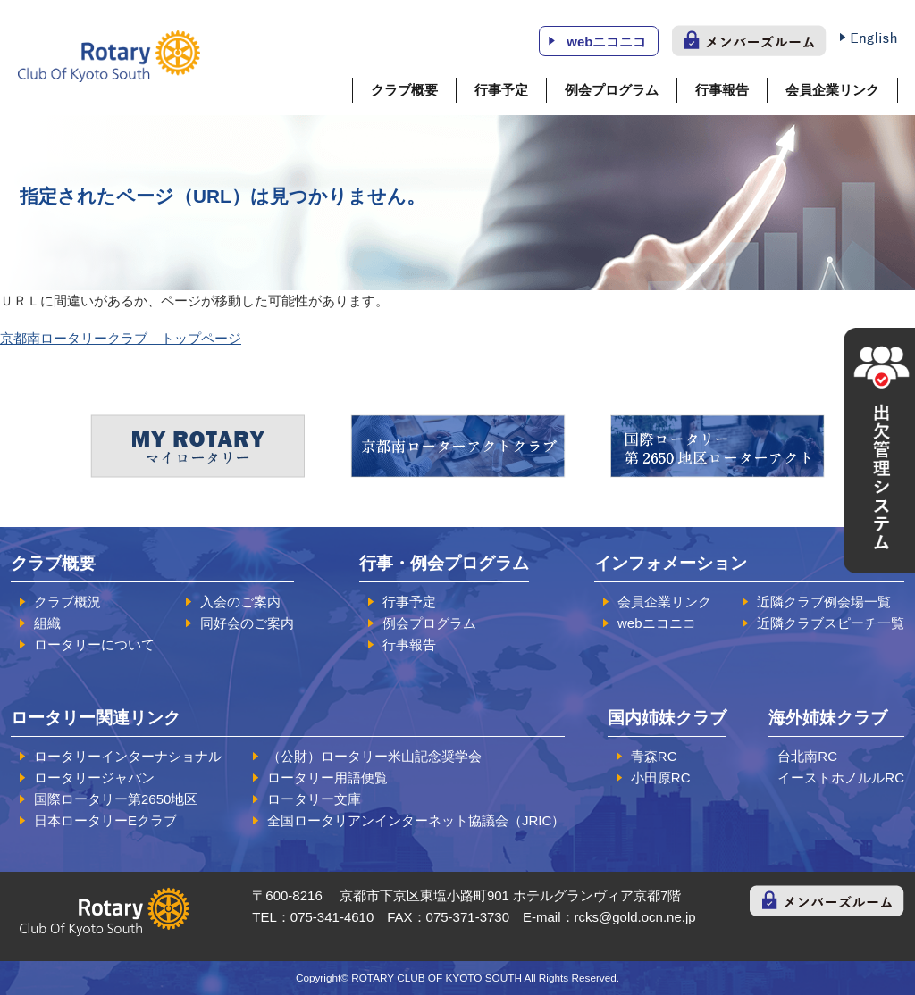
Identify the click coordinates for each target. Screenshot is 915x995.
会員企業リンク (832, 89)
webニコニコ (606, 41)
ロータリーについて (94, 644)
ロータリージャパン (94, 777)
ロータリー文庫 (314, 799)
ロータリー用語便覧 (327, 777)
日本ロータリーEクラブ (105, 820)
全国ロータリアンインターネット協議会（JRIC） (416, 820)
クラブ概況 (67, 601)
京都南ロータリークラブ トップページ (120, 338)
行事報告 (722, 89)
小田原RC (661, 777)
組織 (47, 623)
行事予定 (501, 89)
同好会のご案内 (247, 623)
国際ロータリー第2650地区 (115, 799)
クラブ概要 (404, 89)
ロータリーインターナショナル (128, 756)
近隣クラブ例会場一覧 (824, 601)
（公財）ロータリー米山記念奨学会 (374, 756)
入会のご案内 (240, 601)
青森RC (654, 756)
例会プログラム (612, 89)
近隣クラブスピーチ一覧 (830, 623)
